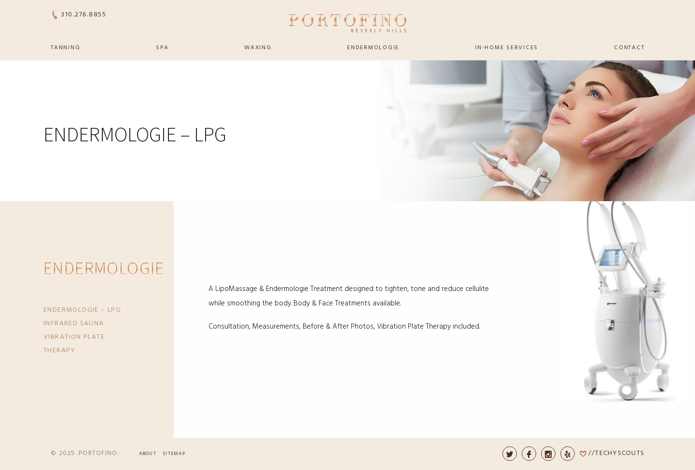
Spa (162, 48)
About (147, 453)
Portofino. (99, 453)
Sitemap (174, 453)
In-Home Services (506, 48)
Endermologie (373, 48)
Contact (629, 48)
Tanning (65, 48)
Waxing (258, 48)
